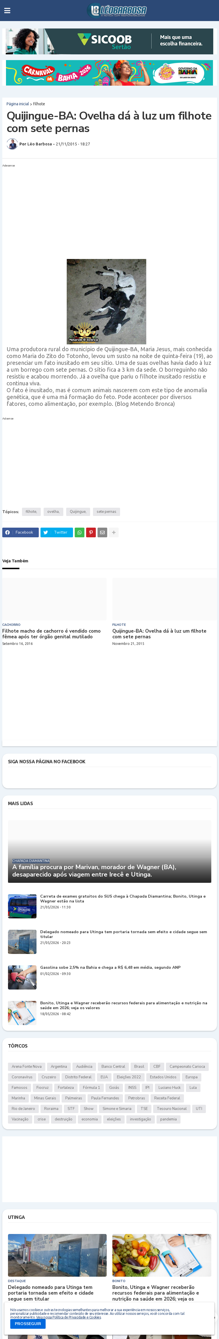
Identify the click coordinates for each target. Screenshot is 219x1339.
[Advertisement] (104, 209)
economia (90, 1119)
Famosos (19, 1087)
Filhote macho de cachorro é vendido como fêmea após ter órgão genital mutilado (51, 634)
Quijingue (78, 511)
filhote (39, 104)
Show (89, 1108)
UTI (199, 1108)
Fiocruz (42, 1087)
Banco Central (113, 1066)
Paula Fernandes (105, 1098)
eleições (114, 1119)
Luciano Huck (170, 1087)
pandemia (168, 1119)
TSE (144, 1108)
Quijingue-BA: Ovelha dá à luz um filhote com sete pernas (159, 634)
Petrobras (136, 1098)
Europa (192, 1077)
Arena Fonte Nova (27, 1066)
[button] (7, 10)
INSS (132, 1087)
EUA (104, 1077)
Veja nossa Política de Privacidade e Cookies (68, 1317)
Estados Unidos (163, 1077)
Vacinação (20, 1119)
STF (71, 1108)
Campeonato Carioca (187, 1066)
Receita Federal (167, 1098)
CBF (157, 1066)
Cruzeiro (49, 1077)
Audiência (84, 1066)
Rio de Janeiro (23, 1108)
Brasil (139, 1066)
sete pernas (106, 511)
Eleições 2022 (129, 1077)
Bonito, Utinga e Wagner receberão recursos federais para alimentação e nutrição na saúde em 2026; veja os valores (123, 1006)
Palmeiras (73, 1098)
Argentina (59, 1066)
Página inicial (18, 104)
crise (42, 1119)
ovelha (53, 511)
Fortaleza (66, 1087)
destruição (63, 1119)
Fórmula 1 (91, 1087)
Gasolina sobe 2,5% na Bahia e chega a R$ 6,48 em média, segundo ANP (110, 967)
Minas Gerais (45, 1098)
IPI (147, 1087)
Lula (193, 1087)
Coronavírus (22, 1077)
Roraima (51, 1108)
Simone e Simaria (117, 1108)
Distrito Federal (78, 1077)
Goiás (114, 1087)
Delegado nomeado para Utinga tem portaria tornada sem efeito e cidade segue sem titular (123, 934)
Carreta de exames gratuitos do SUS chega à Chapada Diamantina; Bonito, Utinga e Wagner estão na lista (123, 899)
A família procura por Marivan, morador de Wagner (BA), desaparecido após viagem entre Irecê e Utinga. (94, 871)
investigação (140, 1119)
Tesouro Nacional (172, 1108)
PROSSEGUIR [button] (28, 1323)
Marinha (18, 1098)
